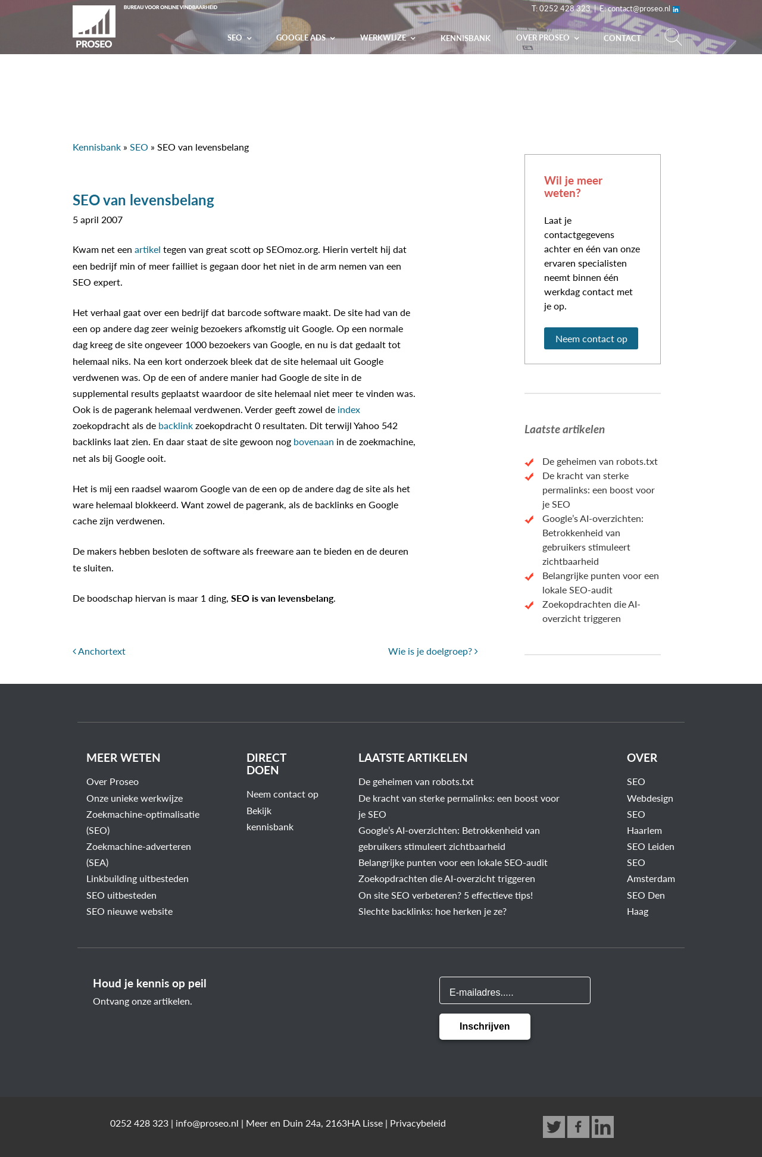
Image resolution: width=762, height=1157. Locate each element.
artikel (148, 249)
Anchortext (99, 650)
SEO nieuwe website (129, 911)
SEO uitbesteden (121, 894)
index (349, 409)
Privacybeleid (418, 1122)
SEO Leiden (650, 846)
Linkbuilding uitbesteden (137, 878)
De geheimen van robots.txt (600, 461)
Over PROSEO (544, 37)
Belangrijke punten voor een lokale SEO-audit (453, 862)
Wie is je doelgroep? (433, 650)
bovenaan (313, 441)
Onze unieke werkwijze (134, 797)
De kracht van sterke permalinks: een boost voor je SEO (598, 489)
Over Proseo (112, 781)
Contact (622, 38)
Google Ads (301, 37)
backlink (175, 425)
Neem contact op (591, 338)
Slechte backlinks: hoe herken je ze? (432, 911)
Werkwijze (384, 37)
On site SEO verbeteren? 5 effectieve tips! (445, 894)
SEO (235, 37)
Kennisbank (466, 38)
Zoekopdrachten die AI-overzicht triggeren (446, 878)
